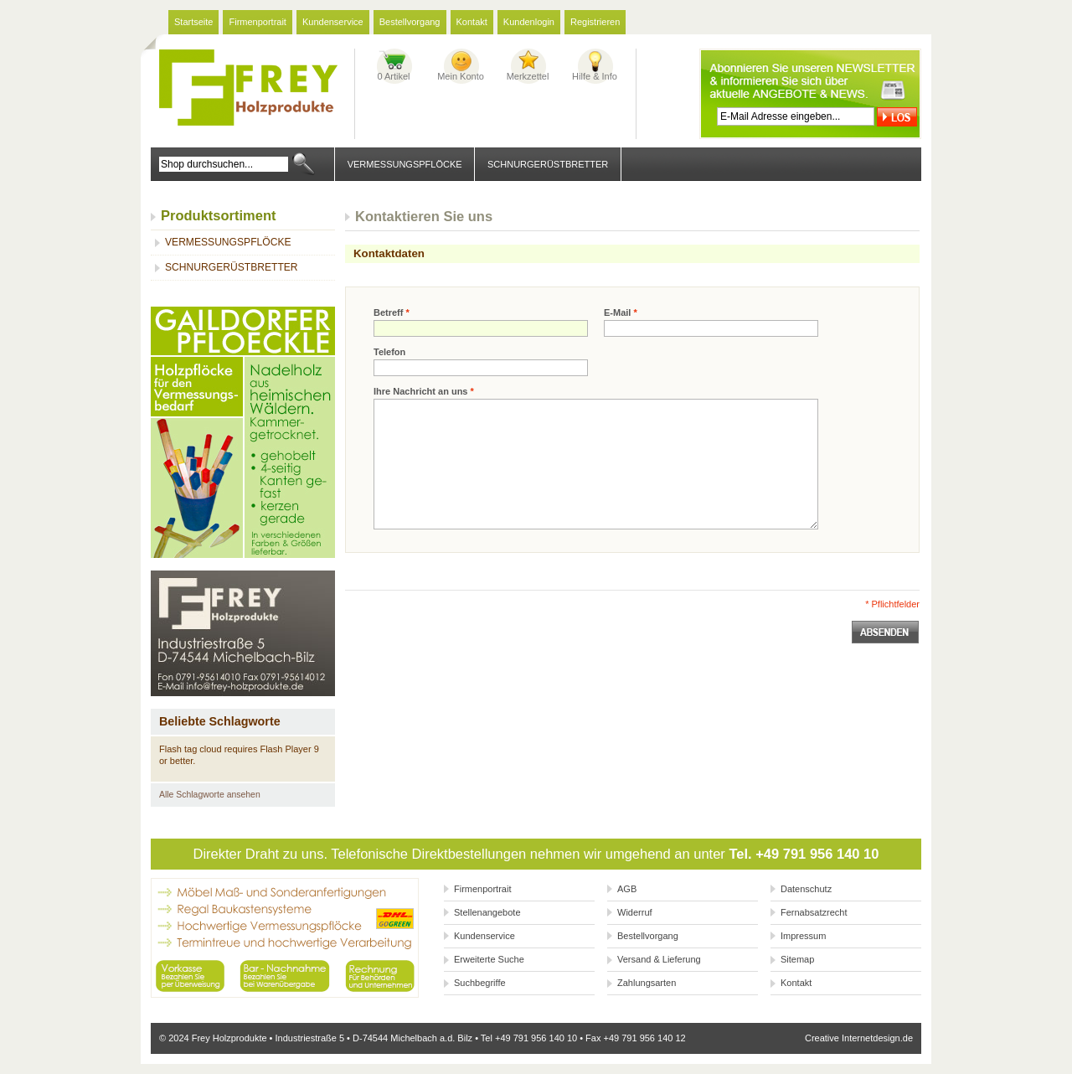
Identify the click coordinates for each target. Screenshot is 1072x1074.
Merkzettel (528, 76)
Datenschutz (806, 889)
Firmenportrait (257, 22)
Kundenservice (332, 22)
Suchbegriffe (480, 983)
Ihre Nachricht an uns (424, 391)
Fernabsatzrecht (814, 912)
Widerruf (634, 912)
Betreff (392, 312)
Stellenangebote (487, 912)
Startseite (193, 22)
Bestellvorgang (410, 22)
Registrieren (595, 22)
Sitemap (797, 959)
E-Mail (620, 312)
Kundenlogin (528, 22)
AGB (626, 889)
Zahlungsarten (646, 983)
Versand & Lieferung (659, 959)
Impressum (803, 936)
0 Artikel (393, 76)
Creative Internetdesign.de (859, 1038)
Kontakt (471, 22)
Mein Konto (460, 76)
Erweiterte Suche (489, 959)
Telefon (389, 352)
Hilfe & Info (594, 76)
